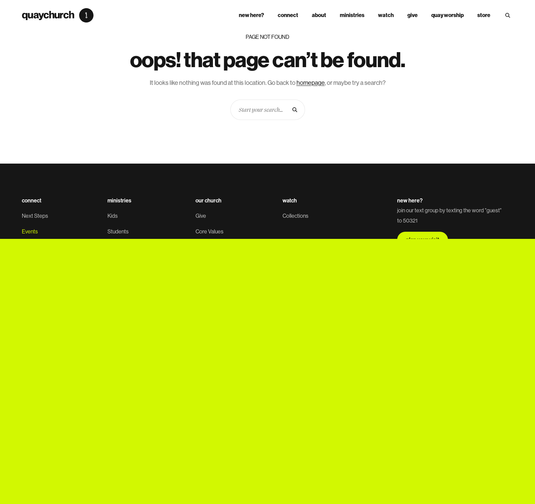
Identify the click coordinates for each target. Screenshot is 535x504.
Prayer (29, 295)
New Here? (251, 15)
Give (412, 15)
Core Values (209, 231)
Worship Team (124, 295)
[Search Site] (507, 15)
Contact (205, 295)
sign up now (420, 323)
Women (116, 263)
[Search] (294, 109)
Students (118, 231)
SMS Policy (156, 380)
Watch (386, 15)
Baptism (31, 279)
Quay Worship (447, 15)
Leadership (209, 247)
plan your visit (422, 239)
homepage (311, 82)
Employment (210, 279)
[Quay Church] (57, 15)
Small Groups (37, 247)
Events (30, 231)
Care (113, 310)
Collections (295, 216)
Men (112, 279)
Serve (28, 263)
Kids (112, 216)
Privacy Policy (125, 380)
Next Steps (35, 216)
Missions (117, 326)
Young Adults (122, 247)
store (483, 15)
